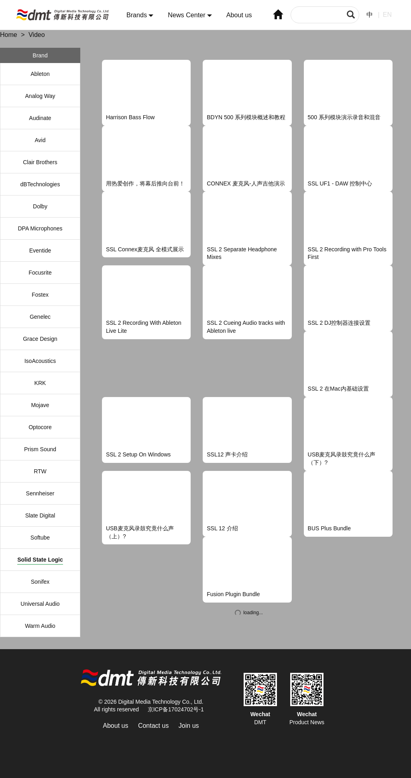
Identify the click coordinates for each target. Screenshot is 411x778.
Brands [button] (139, 15)
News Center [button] (190, 15)
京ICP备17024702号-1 (176, 709)
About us (239, 15)
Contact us (153, 725)
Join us (189, 725)
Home (8, 34)
